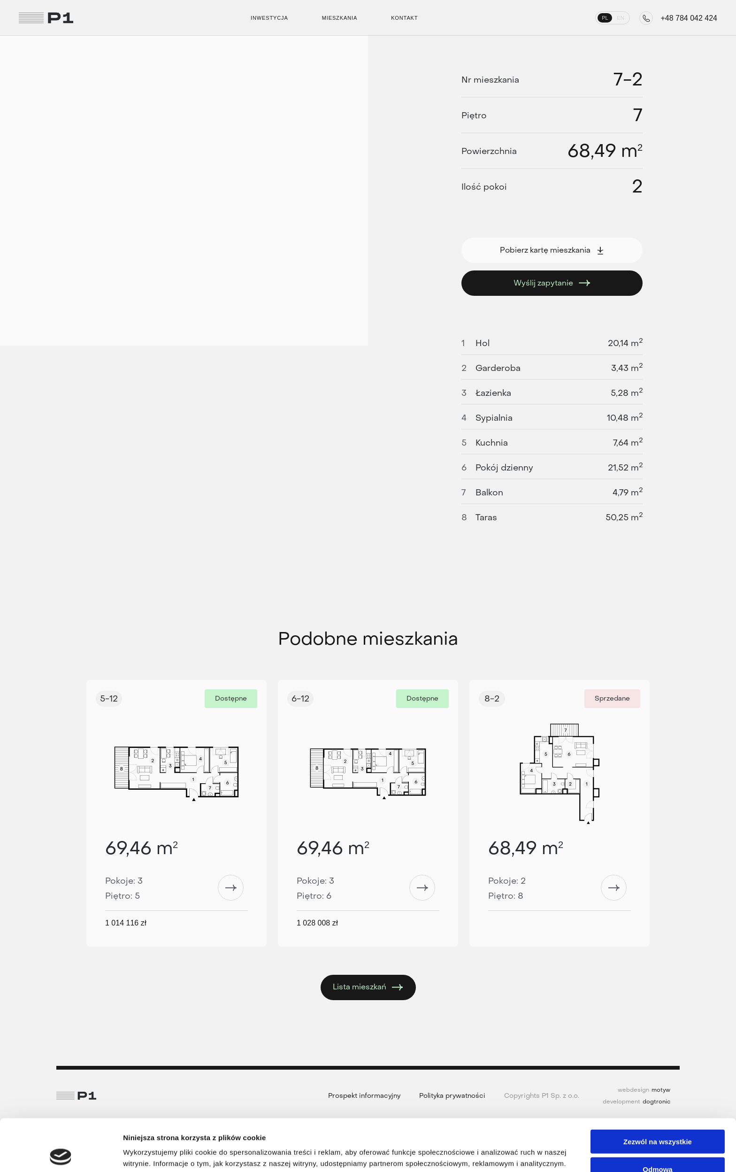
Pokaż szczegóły (501, 1153)
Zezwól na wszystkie (657, 1090)
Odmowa (657, 1117)
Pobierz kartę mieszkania (552, 250)
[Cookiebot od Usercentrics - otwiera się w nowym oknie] (61, 1154)
